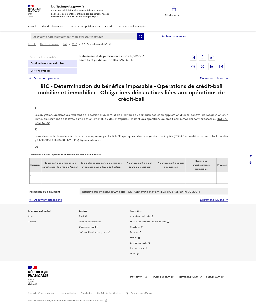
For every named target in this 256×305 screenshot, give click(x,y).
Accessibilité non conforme (41, 293)
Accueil (32, 26)
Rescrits (109, 26)
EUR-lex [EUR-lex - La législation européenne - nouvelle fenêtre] (133, 237)
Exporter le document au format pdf (193, 57)
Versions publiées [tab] (40, 71)
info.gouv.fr (137, 277)
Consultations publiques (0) (84, 26)
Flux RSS (83, 216)
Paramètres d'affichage (141, 293)
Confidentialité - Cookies (109, 293)
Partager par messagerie (221, 66)
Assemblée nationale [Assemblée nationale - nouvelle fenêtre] (140, 216)
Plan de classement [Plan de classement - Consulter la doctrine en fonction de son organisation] (52, 26)
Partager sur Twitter (202, 66)
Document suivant (212, 78)
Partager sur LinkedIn (211, 66)
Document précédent (47, 78)
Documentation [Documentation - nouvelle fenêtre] (86, 226)
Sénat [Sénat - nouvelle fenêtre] (133, 253)
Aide (30, 216)
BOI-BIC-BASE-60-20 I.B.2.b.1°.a (58, 140)
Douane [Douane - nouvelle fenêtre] (134, 232)
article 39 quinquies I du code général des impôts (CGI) (144, 136)
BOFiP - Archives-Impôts (132, 26)
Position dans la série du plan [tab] (47, 63)
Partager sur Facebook (193, 66)
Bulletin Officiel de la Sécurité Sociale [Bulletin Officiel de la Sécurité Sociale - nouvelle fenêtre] (148, 221)
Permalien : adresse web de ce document (211, 57)
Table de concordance (90, 221)
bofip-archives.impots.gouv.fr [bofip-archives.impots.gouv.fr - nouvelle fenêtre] (93, 232)
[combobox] (84, 36)
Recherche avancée (173, 36)
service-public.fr (160, 277)
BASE (74, 44)
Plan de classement (49, 44)
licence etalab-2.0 (95, 300)
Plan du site (86, 293)
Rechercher (140, 36)
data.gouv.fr (213, 277)
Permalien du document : (45, 192)
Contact (32, 221)
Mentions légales (68, 293)
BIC (65, 44)
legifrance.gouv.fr (188, 277)
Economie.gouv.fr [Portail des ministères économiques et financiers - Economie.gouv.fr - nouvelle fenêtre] (138, 242)
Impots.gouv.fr (137, 248)
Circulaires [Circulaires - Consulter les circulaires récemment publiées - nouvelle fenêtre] (135, 226)
